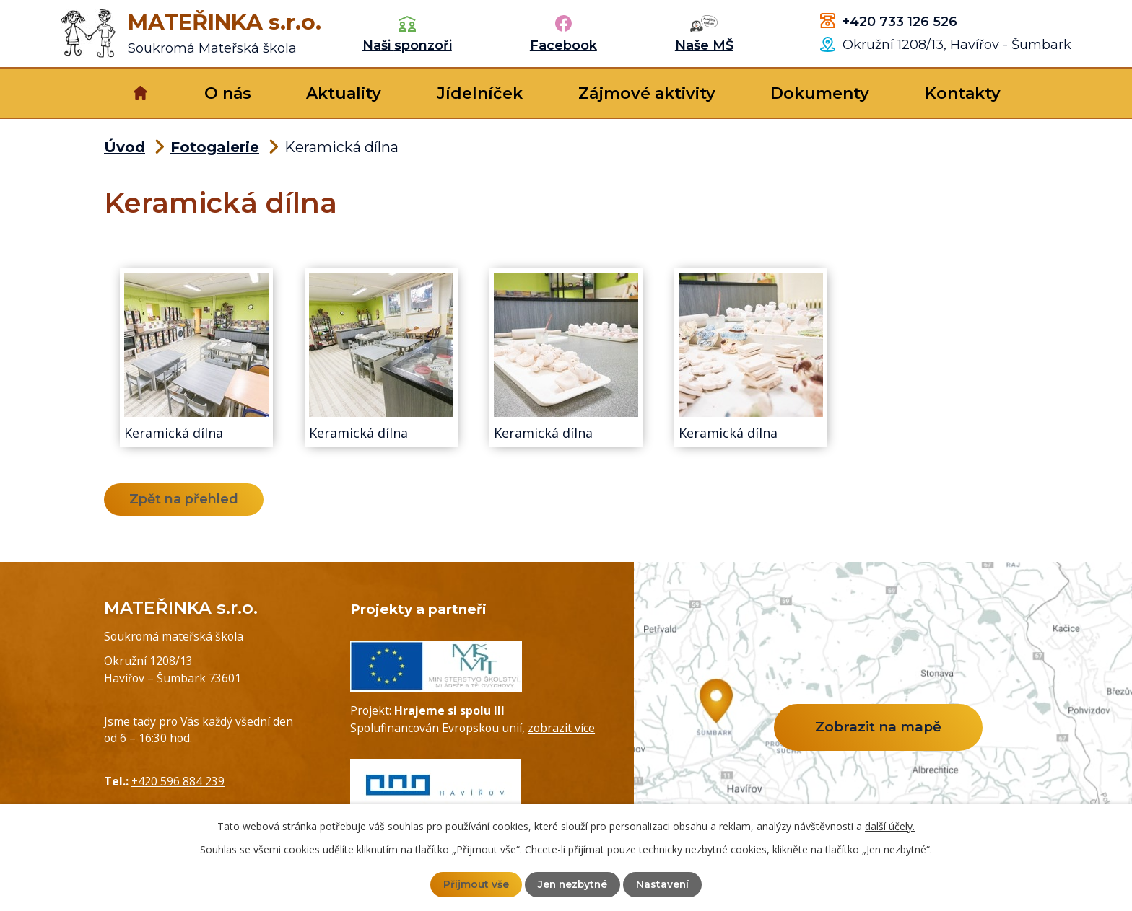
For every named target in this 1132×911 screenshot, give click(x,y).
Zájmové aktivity (646, 93)
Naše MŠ (704, 45)
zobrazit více (561, 728)
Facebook (563, 45)
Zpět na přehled (184, 499)
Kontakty (963, 93)
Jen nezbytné (572, 884)
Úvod (140, 93)
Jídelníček (480, 93)
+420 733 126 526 (900, 22)
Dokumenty (819, 93)
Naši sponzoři (407, 45)
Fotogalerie (214, 147)
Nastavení (664, 884)
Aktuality (343, 93)
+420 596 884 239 (178, 781)
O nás (227, 93)
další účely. (890, 826)
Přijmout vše (475, 884)
